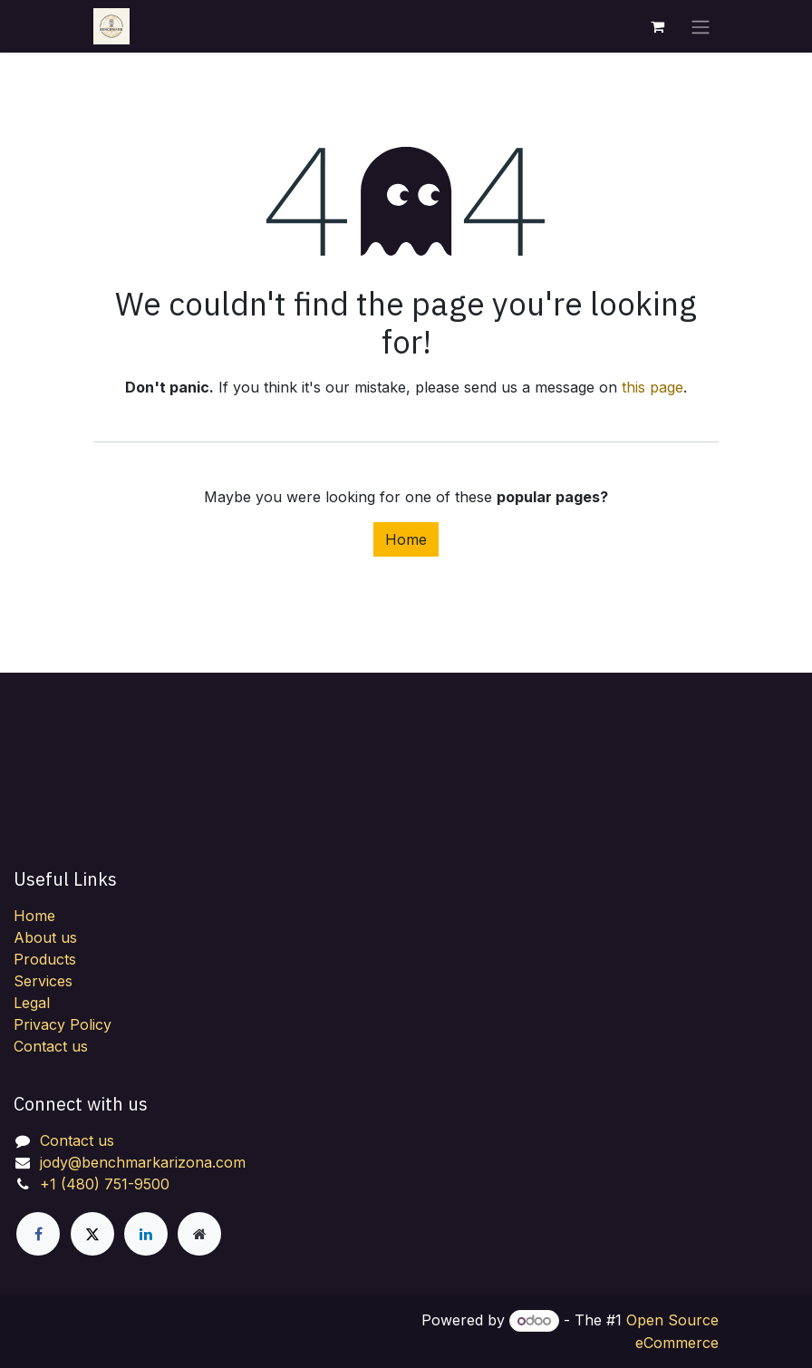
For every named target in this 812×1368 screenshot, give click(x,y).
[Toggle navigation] (700, 26)
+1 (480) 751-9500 (104, 1184)
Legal (32, 1003)
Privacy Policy (62, 1024)
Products (45, 959)
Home (406, 539)
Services (43, 981)
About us (45, 937)
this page (652, 387)
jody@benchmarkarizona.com (143, 1162)
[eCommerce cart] (657, 26)
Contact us (51, 1046)
